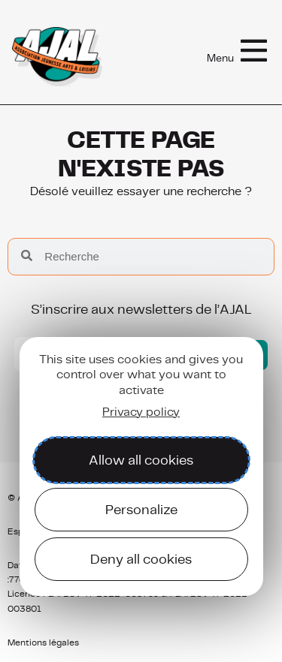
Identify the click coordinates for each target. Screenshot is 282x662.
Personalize (141, 509)
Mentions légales (43, 642)
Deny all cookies (141, 558)
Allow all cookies (141, 459)
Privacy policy (141, 412)
